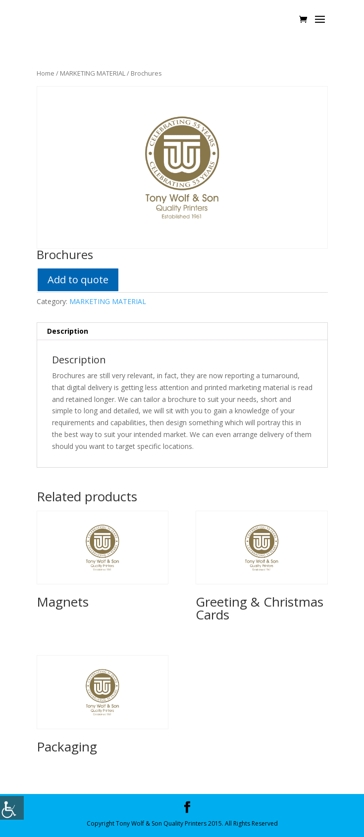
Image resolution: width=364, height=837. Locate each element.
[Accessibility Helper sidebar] (12, 808)
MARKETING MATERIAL (92, 73)
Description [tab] (67, 331)
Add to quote (78, 279)
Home (45, 73)
